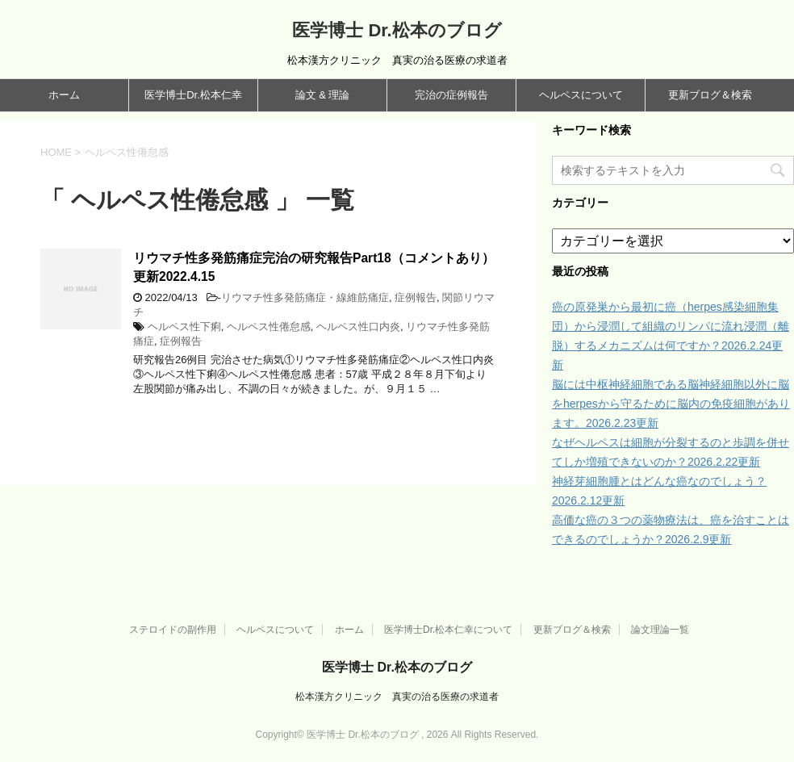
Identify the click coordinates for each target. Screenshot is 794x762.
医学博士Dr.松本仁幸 (193, 95)
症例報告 (416, 297)
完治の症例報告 (451, 95)
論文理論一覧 (660, 629)
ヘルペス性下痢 (184, 326)
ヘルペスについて (581, 95)
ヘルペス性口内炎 (358, 326)
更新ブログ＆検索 (710, 95)
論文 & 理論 (322, 95)
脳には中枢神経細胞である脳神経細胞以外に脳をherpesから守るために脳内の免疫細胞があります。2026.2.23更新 (671, 403)
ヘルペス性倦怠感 (269, 326)
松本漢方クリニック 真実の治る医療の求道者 (397, 696)
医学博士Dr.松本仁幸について (448, 629)
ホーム (64, 95)
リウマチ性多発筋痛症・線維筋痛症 (305, 297)
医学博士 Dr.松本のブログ (396, 30)
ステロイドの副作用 (172, 629)
